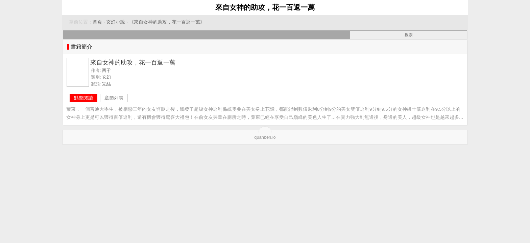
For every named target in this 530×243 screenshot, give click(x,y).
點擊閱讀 (83, 98)
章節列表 (113, 98)
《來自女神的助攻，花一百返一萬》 (167, 22)
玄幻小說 (115, 22)
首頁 (97, 22)
